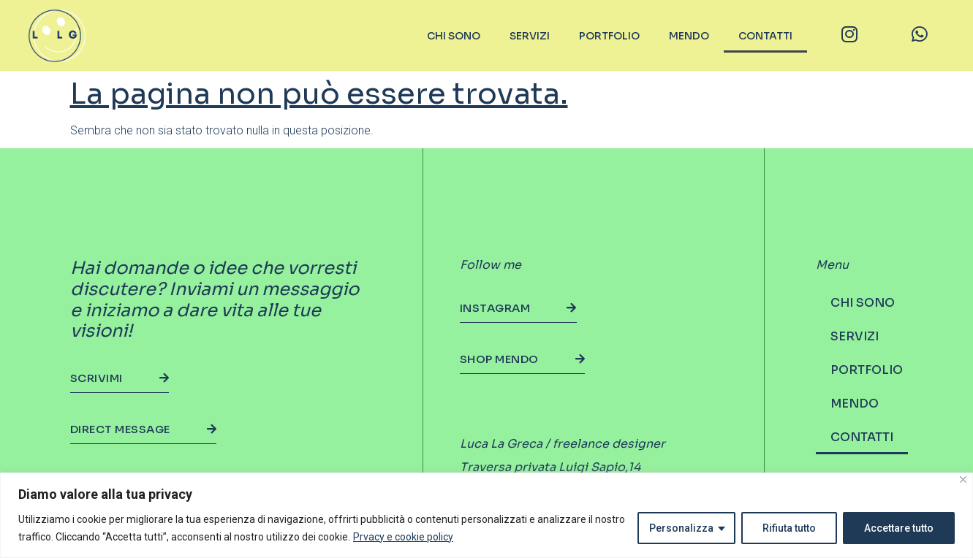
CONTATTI (765, 35)
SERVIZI (530, 35)
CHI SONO (453, 35)
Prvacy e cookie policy (403, 537)
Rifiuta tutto (789, 528)
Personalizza (681, 528)
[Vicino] (963, 479)
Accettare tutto (899, 528)
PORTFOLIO (609, 35)
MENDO (689, 35)
